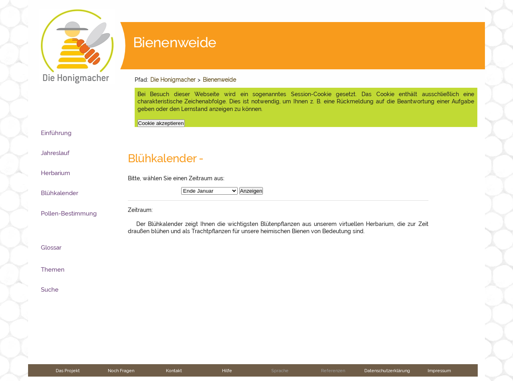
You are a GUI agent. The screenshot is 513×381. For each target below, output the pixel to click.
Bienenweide (219, 80)
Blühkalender (59, 193)
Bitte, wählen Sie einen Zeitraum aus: (176, 178)
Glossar (51, 247)
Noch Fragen (121, 370)
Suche (50, 289)
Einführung (56, 133)
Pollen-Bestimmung (69, 213)
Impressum (439, 370)
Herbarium (55, 173)
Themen (53, 269)
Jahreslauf (55, 153)
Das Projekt (68, 370)
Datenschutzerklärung (387, 370)
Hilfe (227, 370)
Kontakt (174, 370)
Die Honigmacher (173, 80)
